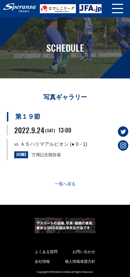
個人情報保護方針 (80, 261)
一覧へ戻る (65, 184)
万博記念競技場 (46, 154)
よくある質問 (46, 252)
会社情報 (42, 261)
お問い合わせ (83, 252)
